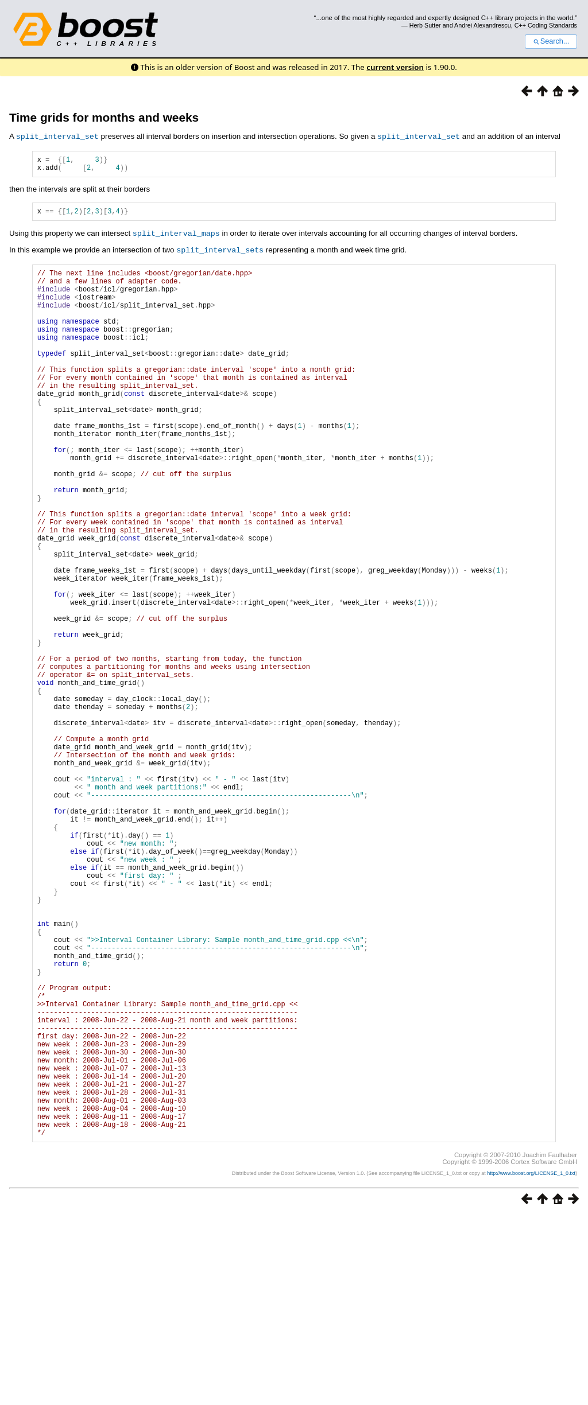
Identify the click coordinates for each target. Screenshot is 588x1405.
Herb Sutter (425, 25)
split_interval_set (57, 136)
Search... (551, 41)
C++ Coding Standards (545, 25)
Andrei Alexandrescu (482, 25)
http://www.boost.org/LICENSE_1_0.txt (531, 1362)
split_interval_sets (220, 253)
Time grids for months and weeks (104, 117)
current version (395, 67)
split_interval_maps (176, 237)
